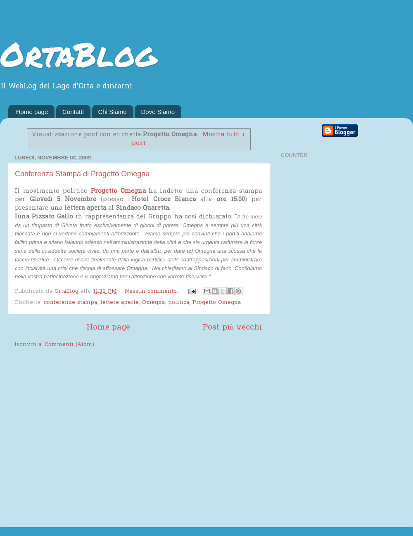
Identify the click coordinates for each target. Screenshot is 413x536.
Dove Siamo (158, 111)
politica (178, 303)
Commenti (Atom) (69, 345)
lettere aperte (119, 303)
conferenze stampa (70, 303)
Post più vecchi (232, 327)
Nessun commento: (152, 291)
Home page (32, 111)
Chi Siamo (112, 111)
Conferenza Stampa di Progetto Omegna (82, 174)
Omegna (153, 303)
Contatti (73, 111)
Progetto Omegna (118, 191)
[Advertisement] (77, 438)
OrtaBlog (78, 53)
